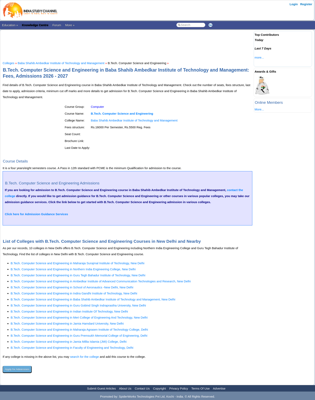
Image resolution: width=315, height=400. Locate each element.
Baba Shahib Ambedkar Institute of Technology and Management (61, 63)
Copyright (159, 388)
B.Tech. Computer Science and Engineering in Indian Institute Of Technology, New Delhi (69, 311)
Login (293, 4)
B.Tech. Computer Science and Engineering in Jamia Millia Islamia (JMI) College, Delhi (69, 341)
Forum (56, 25)
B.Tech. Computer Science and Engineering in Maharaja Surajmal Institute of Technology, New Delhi (77, 263)
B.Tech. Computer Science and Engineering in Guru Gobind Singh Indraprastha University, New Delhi (78, 305)
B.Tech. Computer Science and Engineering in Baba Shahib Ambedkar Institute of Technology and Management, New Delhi (93, 299)
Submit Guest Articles (101, 388)
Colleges (8, 63)
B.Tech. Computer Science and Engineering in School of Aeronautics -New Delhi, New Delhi (72, 287)
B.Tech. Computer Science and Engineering (122, 113)
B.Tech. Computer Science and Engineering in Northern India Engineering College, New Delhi (73, 269)
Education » (10, 25)
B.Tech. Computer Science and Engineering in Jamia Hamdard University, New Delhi (67, 323)
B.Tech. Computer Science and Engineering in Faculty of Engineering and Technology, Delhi (72, 347)
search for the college (84, 356)
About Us (125, 388)
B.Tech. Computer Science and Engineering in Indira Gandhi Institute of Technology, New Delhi (74, 293)
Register (306, 4)
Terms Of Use (200, 388)
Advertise (219, 388)
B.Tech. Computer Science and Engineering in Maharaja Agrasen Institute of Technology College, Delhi (79, 329)
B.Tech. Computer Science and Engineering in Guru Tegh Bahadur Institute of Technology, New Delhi (78, 275)
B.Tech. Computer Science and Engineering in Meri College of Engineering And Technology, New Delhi (79, 317)
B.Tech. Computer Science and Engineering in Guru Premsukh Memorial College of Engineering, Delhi (79, 335)
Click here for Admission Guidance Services (36, 214)
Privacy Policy (178, 388)
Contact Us (142, 388)
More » (70, 25)
